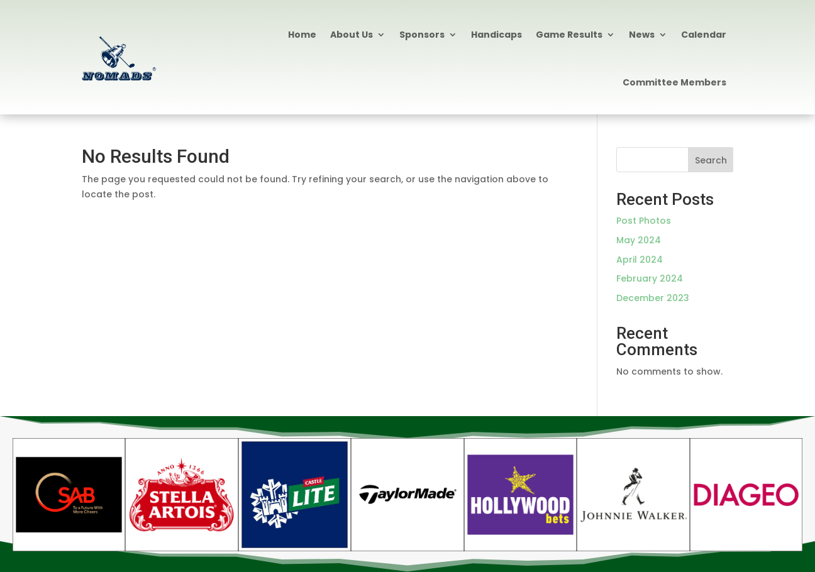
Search (711, 160)
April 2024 (639, 259)
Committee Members (674, 82)
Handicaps (496, 34)
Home (302, 34)
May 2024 (638, 240)
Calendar (703, 34)
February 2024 (649, 278)
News (642, 34)
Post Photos (643, 220)
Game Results (569, 34)
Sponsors (422, 34)
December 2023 (652, 298)
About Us (351, 34)
